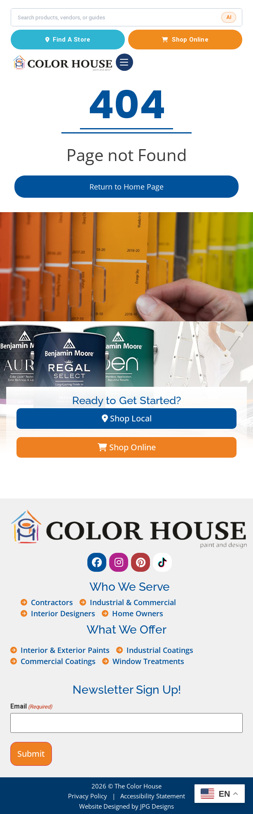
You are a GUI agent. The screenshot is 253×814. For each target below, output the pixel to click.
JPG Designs (157, 806)
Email (31, 706)
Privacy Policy (87, 796)
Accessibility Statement (152, 796)
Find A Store (68, 39)
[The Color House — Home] (61, 62)
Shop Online (185, 39)
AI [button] (229, 17)
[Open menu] (124, 62)
